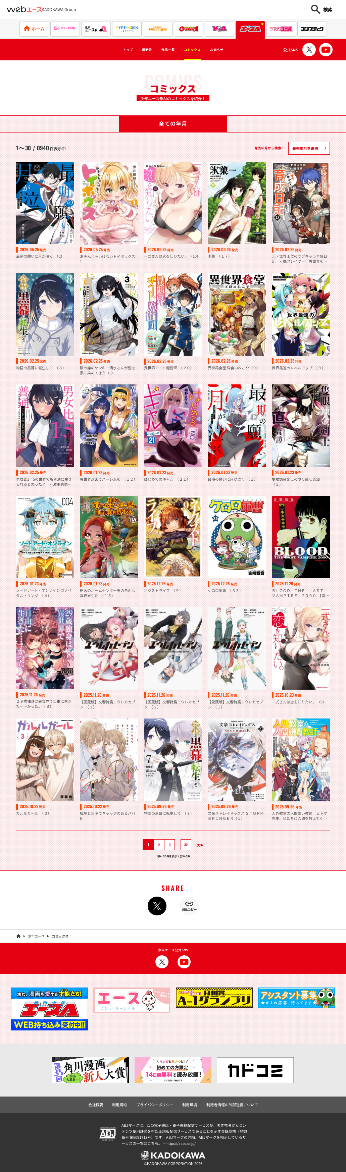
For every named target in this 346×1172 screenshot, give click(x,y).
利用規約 (123, 1103)
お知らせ (232, 50)
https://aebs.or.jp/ (181, 1142)
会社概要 (101, 1103)
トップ (112, 50)
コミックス (198, 50)
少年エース (36, 935)
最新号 (137, 50)
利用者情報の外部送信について (228, 1103)
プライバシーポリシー (156, 1103)
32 (182, 844)
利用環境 (189, 1103)
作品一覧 (165, 50)
